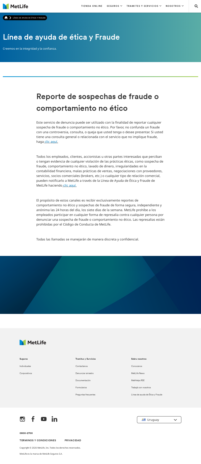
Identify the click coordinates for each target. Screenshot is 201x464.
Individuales (25, 366)
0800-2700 (26, 433)
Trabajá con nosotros (141, 388)
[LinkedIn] (54, 419)
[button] (114, 6)
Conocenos (136, 366)
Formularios (81, 388)
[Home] (6, 18)
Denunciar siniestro (84, 373)
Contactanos (81, 366)
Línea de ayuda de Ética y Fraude (146, 395)
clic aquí (51, 141)
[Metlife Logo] (33, 344)
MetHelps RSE (138, 381)
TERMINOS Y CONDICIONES (38, 440)
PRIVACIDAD (73, 440)
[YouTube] (44, 419)
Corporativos (26, 373)
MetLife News (137, 373)
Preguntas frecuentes (85, 395)
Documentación (83, 381)
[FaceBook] (33, 419)
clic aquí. (70, 185)
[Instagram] (22, 419)
